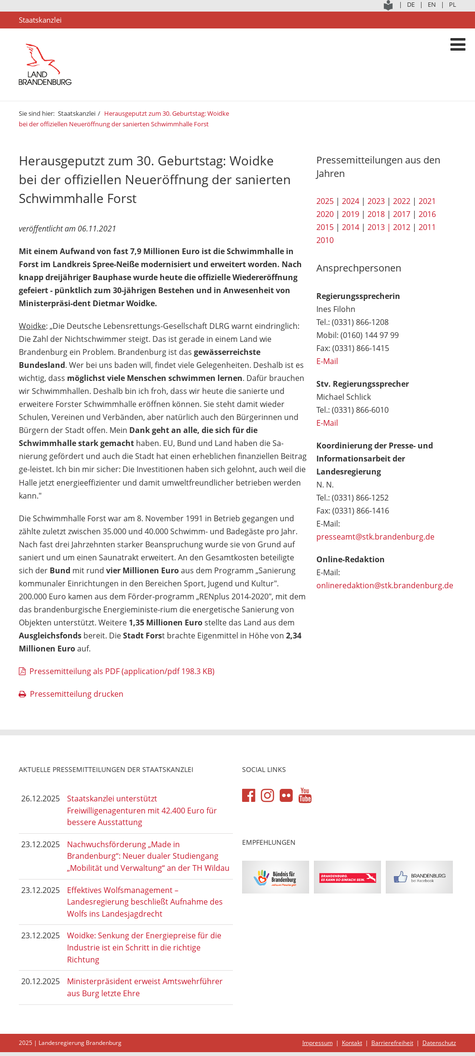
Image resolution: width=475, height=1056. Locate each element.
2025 (325, 201)
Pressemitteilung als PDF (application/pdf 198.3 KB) (122, 671)
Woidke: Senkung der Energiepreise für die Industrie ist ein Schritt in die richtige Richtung (144, 947)
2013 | (379, 227)
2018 (376, 214)
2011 (427, 227)
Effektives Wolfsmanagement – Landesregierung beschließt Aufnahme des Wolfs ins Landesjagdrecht (145, 902)
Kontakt (352, 1043)
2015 (325, 227)
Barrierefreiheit (392, 1043)
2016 (427, 214)
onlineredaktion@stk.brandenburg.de (384, 585)
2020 (325, 214)
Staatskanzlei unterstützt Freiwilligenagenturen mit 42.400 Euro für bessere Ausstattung (142, 810)
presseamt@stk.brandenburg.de (375, 536)
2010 (325, 240)
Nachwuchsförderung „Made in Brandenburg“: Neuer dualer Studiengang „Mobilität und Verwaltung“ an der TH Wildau (148, 856)
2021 (427, 201)
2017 (401, 214)
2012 (401, 227)
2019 (350, 214)
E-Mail (327, 361)
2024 (350, 201)
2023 (376, 201)
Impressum (317, 1043)
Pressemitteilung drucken (76, 694)
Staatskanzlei (76, 113)
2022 (401, 201)
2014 (350, 227)
